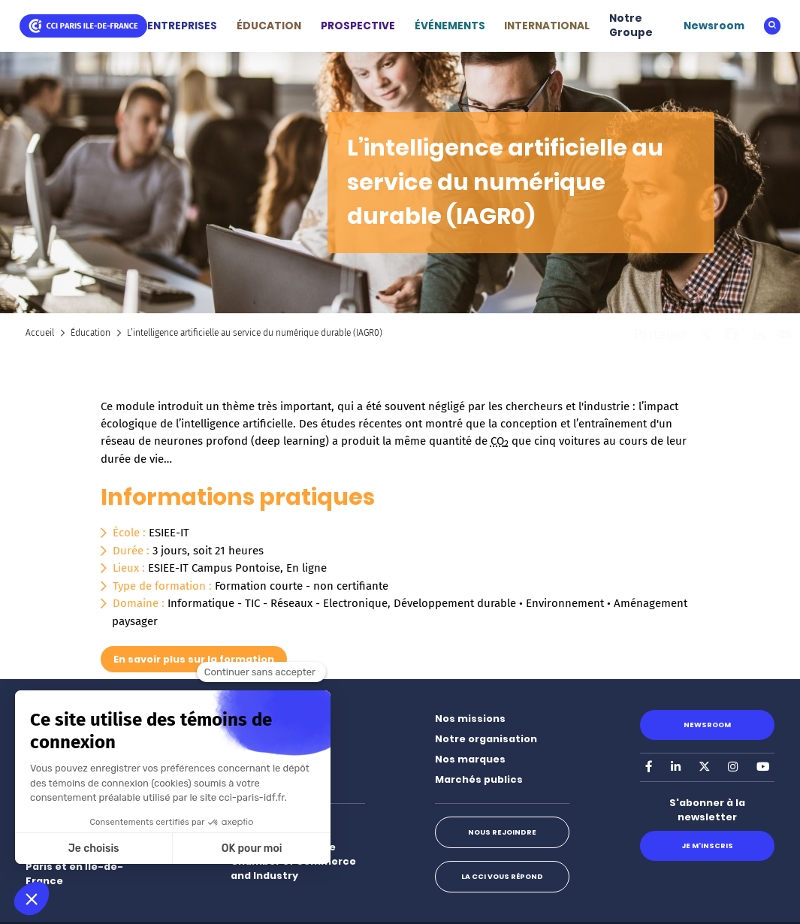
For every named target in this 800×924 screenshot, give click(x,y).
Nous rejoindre (502, 832)
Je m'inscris (707, 845)
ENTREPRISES (182, 26)
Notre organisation (486, 739)
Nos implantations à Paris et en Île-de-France (80, 866)
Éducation (90, 333)
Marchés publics (479, 779)
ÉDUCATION (269, 26)
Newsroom (714, 26)
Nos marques (470, 759)
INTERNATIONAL (547, 26)
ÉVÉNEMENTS (450, 26)
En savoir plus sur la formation (193, 659)
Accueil (40, 333)
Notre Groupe (631, 26)
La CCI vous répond (502, 876)
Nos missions (470, 718)
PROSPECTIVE (358, 26)
